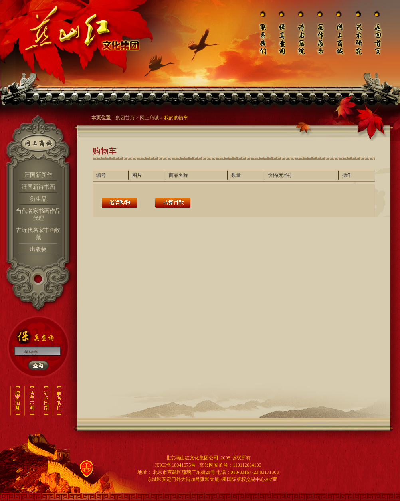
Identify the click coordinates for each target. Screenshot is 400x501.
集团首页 (125, 118)
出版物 (38, 249)
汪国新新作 (38, 175)
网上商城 (149, 118)
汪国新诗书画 (38, 187)
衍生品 (38, 199)
